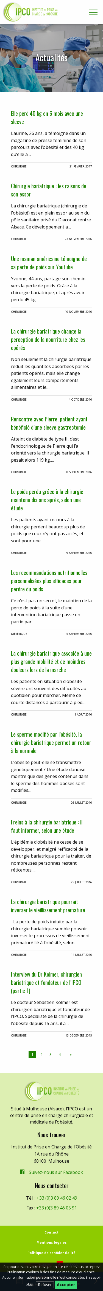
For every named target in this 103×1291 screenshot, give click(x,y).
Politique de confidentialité (51, 1253)
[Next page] (69, 1054)
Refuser (45, 1284)
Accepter (66, 1284)
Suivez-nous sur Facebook (56, 1172)
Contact (51, 1232)
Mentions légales (52, 1242)
